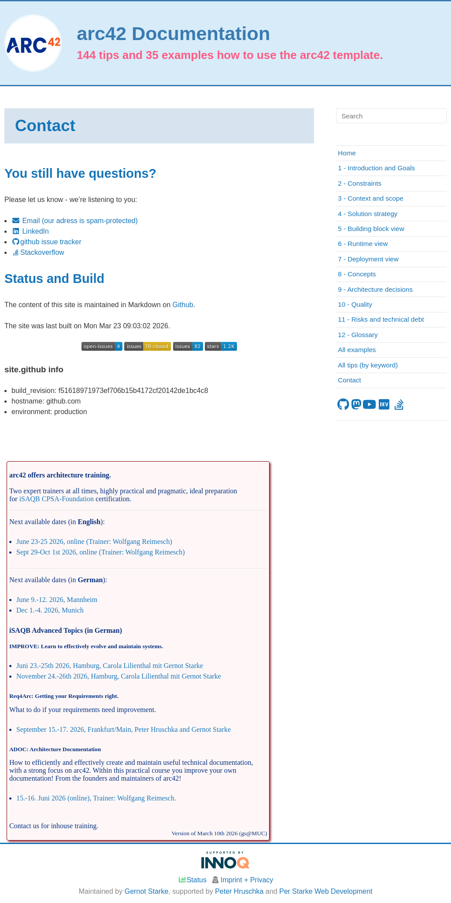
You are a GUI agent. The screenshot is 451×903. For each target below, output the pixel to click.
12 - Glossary (357, 334)
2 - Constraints (359, 183)
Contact (349, 380)
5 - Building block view (371, 228)
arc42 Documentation (173, 33)
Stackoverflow (37, 252)
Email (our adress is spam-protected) (74, 220)
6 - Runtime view (363, 243)
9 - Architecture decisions (375, 289)
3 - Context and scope (370, 198)
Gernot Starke (147, 891)
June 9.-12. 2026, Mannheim (56, 599)
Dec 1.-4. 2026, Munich (50, 610)
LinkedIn (30, 231)
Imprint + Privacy (247, 880)
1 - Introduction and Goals (376, 168)
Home (347, 153)
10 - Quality (355, 304)
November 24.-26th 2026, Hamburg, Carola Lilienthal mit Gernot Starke (118, 676)
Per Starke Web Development (325, 891)
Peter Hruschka (239, 891)
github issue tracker (46, 242)
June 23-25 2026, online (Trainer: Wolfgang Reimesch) (94, 541)
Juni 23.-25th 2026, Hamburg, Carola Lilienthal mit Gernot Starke (109, 665)
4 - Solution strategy (367, 213)
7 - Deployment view (368, 259)
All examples (357, 349)
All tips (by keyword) (368, 365)
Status (192, 880)
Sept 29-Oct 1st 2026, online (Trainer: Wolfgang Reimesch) (100, 552)
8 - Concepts (357, 274)
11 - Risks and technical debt (381, 319)
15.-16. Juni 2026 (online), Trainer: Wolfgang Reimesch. (96, 798)
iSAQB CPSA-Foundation (56, 499)
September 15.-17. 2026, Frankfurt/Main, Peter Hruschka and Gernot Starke (123, 729)
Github (183, 304)
